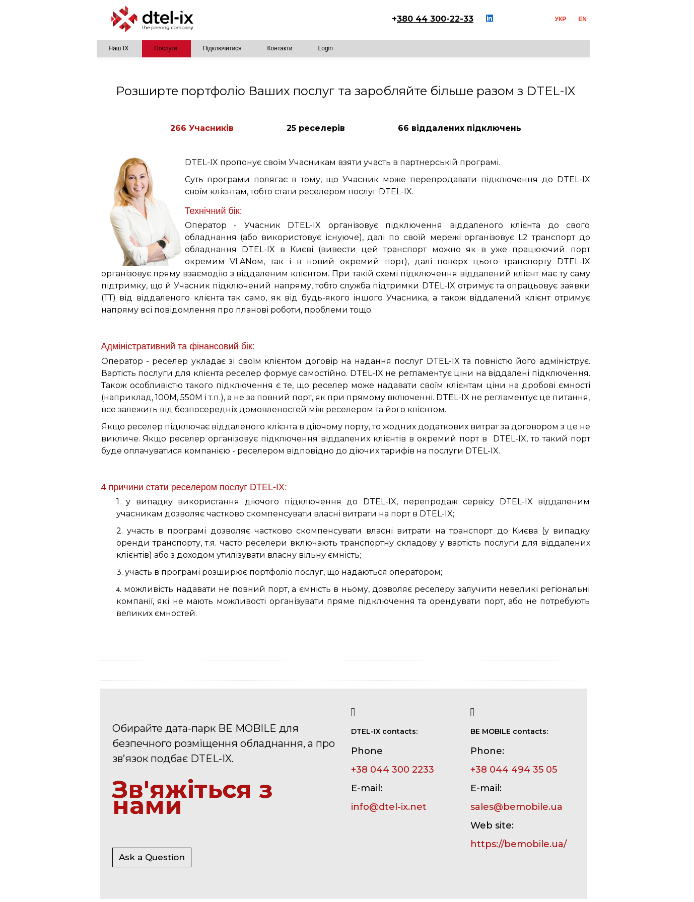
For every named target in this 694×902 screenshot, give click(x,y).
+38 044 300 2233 (392, 769)
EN (582, 19)
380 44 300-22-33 (435, 19)
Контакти (280, 48)
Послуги (165, 48)
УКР (561, 19)
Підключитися (222, 48)
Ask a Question (152, 857)
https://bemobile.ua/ (518, 844)
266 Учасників (202, 128)
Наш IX (119, 48)
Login (325, 48)
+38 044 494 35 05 (513, 769)
